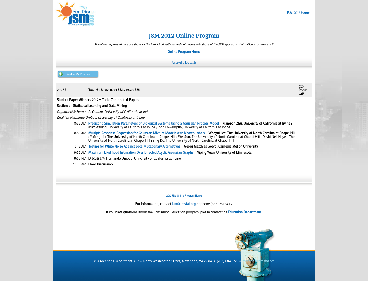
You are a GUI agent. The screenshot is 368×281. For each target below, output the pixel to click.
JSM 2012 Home (297, 13)
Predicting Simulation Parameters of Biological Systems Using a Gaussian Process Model (153, 123)
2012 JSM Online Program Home (184, 195)
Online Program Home (184, 51)
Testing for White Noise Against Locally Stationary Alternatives (134, 146)
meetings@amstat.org (259, 261)
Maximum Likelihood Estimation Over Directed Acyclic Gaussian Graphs (140, 152)
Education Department (244, 212)
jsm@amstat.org (184, 204)
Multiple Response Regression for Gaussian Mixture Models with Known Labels (146, 133)
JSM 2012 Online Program (184, 35)
